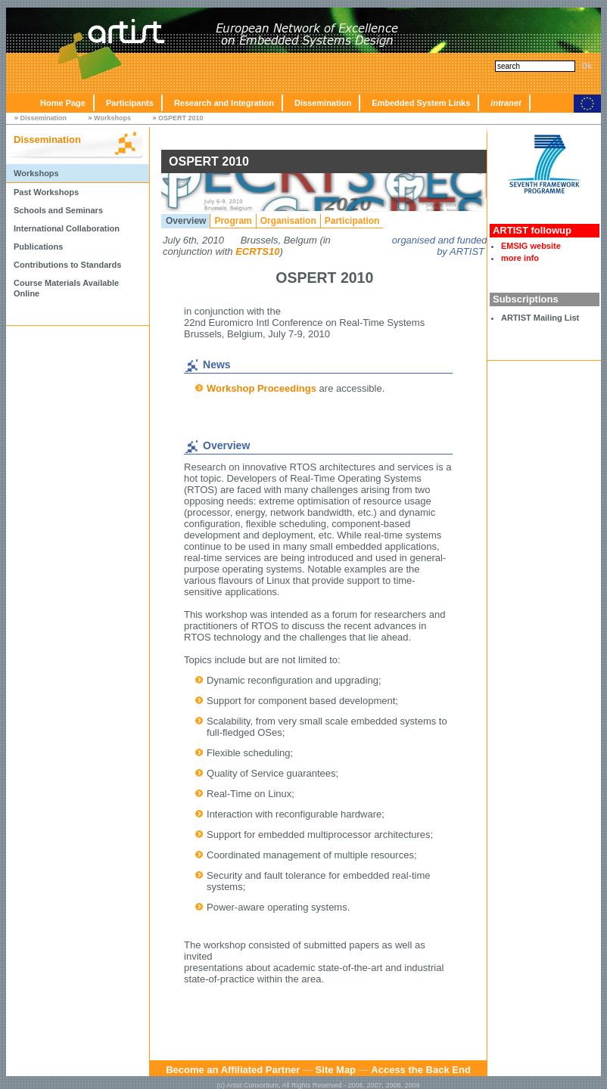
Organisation (288, 221)
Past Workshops (46, 192)
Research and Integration (224, 102)
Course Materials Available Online (66, 288)
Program (232, 221)
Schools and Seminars (58, 210)
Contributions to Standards (67, 264)
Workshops (112, 118)
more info (520, 257)
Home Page (63, 102)
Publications (38, 246)
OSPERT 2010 (181, 118)
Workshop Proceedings (261, 388)
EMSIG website (531, 245)
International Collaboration (67, 228)
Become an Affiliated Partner (233, 1069)
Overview (186, 221)
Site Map (336, 1069)
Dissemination (322, 102)
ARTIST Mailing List (540, 317)
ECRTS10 (257, 251)
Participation (352, 221)
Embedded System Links (421, 102)
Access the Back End (421, 1069)
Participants (130, 102)
